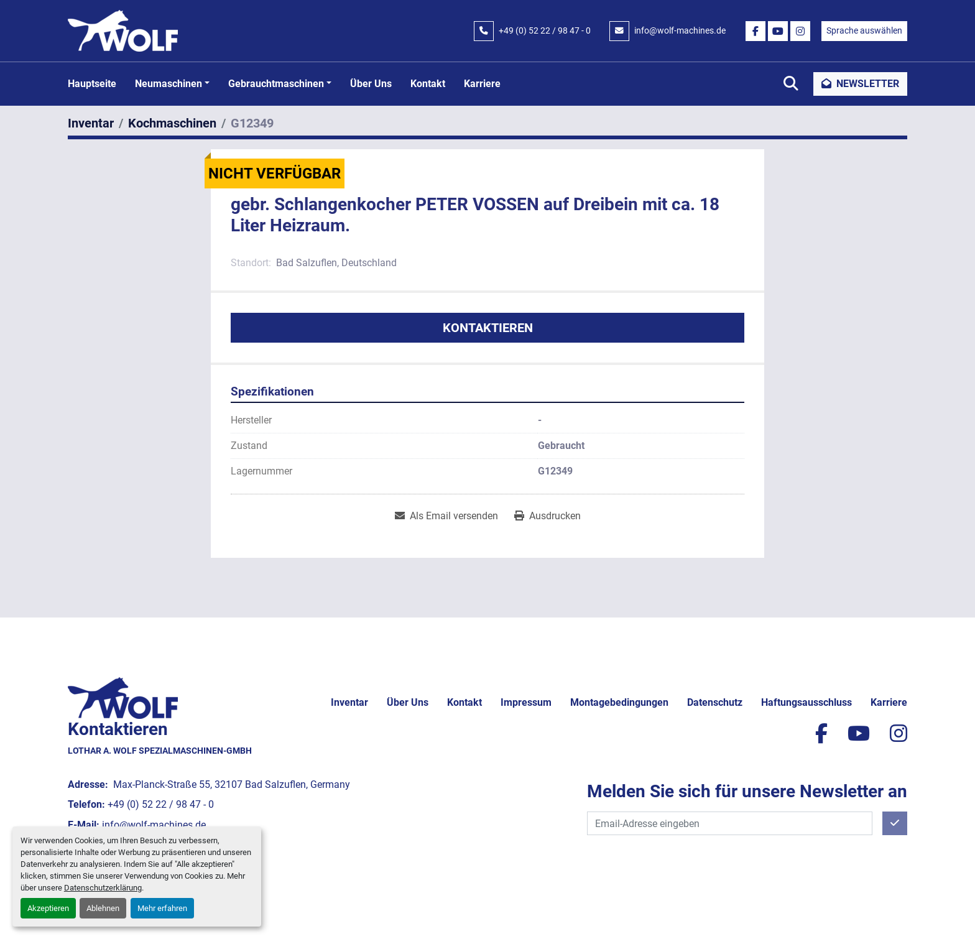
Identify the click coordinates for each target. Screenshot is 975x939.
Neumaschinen (168, 84)
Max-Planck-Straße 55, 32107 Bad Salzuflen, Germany (230, 784)
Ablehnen (102, 908)
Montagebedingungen (619, 702)
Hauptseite (92, 84)
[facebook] (755, 31)
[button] (172, 83)
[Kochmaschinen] (172, 123)
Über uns (371, 84)
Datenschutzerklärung (103, 887)
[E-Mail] (729, 823)
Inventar (349, 702)
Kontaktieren (488, 327)
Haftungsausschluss (806, 702)
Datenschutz (714, 702)
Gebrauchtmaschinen (276, 84)
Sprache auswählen (864, 30)
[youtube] (778, 31)
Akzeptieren (48, 908)
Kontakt (427, 84)
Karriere (482, 84)
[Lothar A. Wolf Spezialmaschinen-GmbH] (123, 697)
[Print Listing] (547, 516)
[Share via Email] (446, 516)
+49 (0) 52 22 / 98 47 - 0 (545, 30)
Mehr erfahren (162, 908)
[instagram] (800, 31)
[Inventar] (91, 123)
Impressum (526, 702)
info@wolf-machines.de (680, 30)
